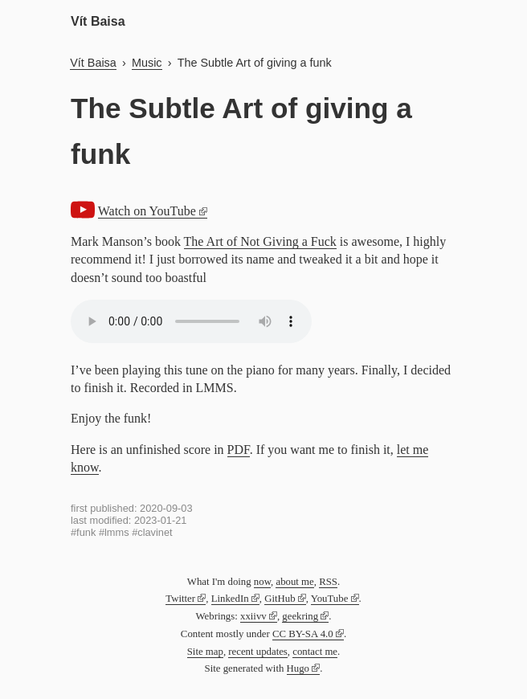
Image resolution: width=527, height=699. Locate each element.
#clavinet (152, 532)
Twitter (180, 598)
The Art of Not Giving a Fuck (260, 241)
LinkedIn (230, 598)
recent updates (258, 651)
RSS (328, 581)
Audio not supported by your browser (191, 321)
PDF (238, 449)
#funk (83, 532)
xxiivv (253, 616)
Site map (205, 651)
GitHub (279, 598)
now (262, 581)
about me (294, 581)
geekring (300, 616)
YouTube (330, 598)
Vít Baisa (98, 21)
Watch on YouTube (147, 211)
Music (147, 62)
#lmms (114, 532)
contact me (314, 651)
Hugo (298, 668)
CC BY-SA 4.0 (302, 634)
